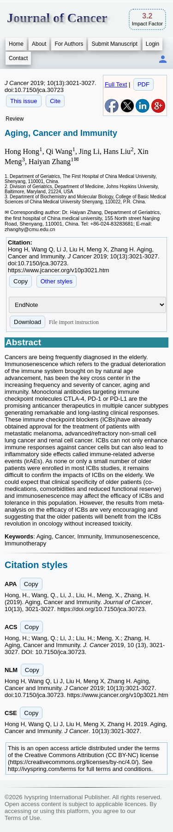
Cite (55, 101)
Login (152, 44)
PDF (143, 84)
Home (16, 44)
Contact (18, 58)
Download (27, 321)
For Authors (68, 44)
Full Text (116, 84)
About (39, 44)
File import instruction (74, 322)
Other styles (56, 281)
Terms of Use (22, 817)
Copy (20, 281)
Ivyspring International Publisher (66, 797)
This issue (23, 101)
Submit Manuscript (114, 44)
